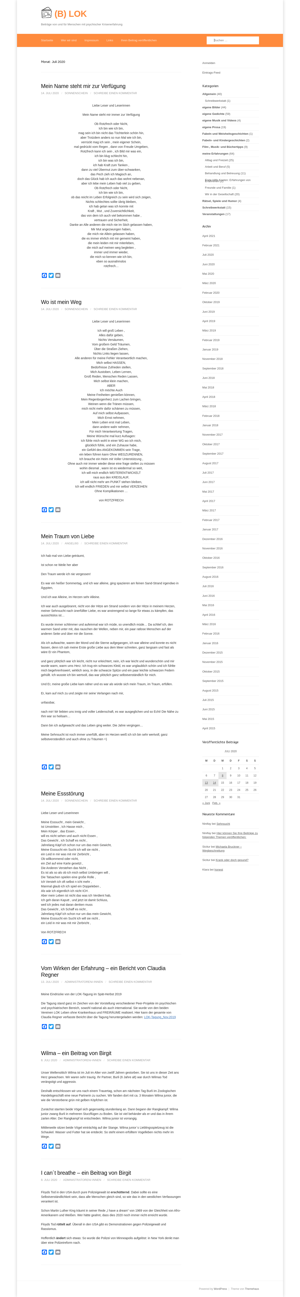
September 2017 (212, 453)
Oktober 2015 (211, 671)
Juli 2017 (208, 472)
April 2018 (208, 396)
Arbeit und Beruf (215, 166)
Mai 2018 (208, 387)
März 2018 (209, 406)
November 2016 (212, 548)
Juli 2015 (208, 700)
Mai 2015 (208, 719)
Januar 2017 (210, 529)
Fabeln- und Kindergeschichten (223, 140)
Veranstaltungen (213, 214)
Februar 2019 (211, 340)
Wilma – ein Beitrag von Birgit (76, 1053)
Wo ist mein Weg (61, 302)
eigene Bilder (211, 107)
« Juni (206, 803)
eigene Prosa (211, 127)
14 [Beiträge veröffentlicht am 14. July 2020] (214, 782)
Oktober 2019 (211, 302)
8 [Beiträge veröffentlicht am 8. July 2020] (222, 775)
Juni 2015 (208, 709)
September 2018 (212, 368)
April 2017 (208, 501)
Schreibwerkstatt (215, 100)
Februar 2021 (211, 245)
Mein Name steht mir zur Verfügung (83, 86)
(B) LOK (71, 14)
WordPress (220, 1288)
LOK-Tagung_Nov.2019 (160, 1017)
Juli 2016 (208, 586)
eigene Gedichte (213, 114)
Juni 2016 (208, 595)
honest (218, 869)
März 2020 (209, 283)
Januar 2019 (210, 349)
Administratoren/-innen (84, 981)
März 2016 (209, 624)
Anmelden (208, 63)
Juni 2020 (208, 264)
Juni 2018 (208, 377)
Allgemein (209, 94)
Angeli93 (71, 543)
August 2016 (210, 576)
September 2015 (212, 681)
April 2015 (208, 728)
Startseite (47, 40)
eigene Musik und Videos (219, 120)
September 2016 (212, 567)
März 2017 (209, 510)
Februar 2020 (211, 292)
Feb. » (216, 803)
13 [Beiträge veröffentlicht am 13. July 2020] (206, 782)
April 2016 (208, 614)
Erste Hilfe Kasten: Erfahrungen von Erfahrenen (228, 180)
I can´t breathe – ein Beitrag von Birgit (86, 1173)
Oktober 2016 (211, 557)
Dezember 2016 (212, 539)
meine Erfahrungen (215, 153)
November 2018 (212, 358)
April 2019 (208, 321)
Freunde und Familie (218, 187)
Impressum (91, 40)
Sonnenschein (76, 93)
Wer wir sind (69, 40)
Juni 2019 (208, 311)
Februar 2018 (211, 415)
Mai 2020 (208, 273)
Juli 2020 (208, 254)
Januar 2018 (210, 425)
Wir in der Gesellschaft (219, 194)
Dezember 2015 (212, 652)
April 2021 (208, 236)
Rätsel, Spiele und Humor (219, 201)
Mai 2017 (208, 491)
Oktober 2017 (211, 444)
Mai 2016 (208, 605)
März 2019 (209, 330)
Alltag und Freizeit (216, 160)
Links (109, 40)
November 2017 (212, 434)
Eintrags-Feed (211, 72)
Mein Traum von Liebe (67, 536)
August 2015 (210, 690)
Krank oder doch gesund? (232, 860)
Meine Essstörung (62, 793)
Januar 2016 (210, 643)
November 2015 (212, 662)
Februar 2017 (211, 520)
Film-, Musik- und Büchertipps (222, 146)
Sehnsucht (223, 823)
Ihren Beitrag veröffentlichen (139, 40)
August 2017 (210, 463)
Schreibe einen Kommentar (115, 93)
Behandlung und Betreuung (222, 173)
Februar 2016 (211, 633)
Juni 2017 (208, 482)
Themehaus (252, 1288)
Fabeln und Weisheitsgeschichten (225, 133)
